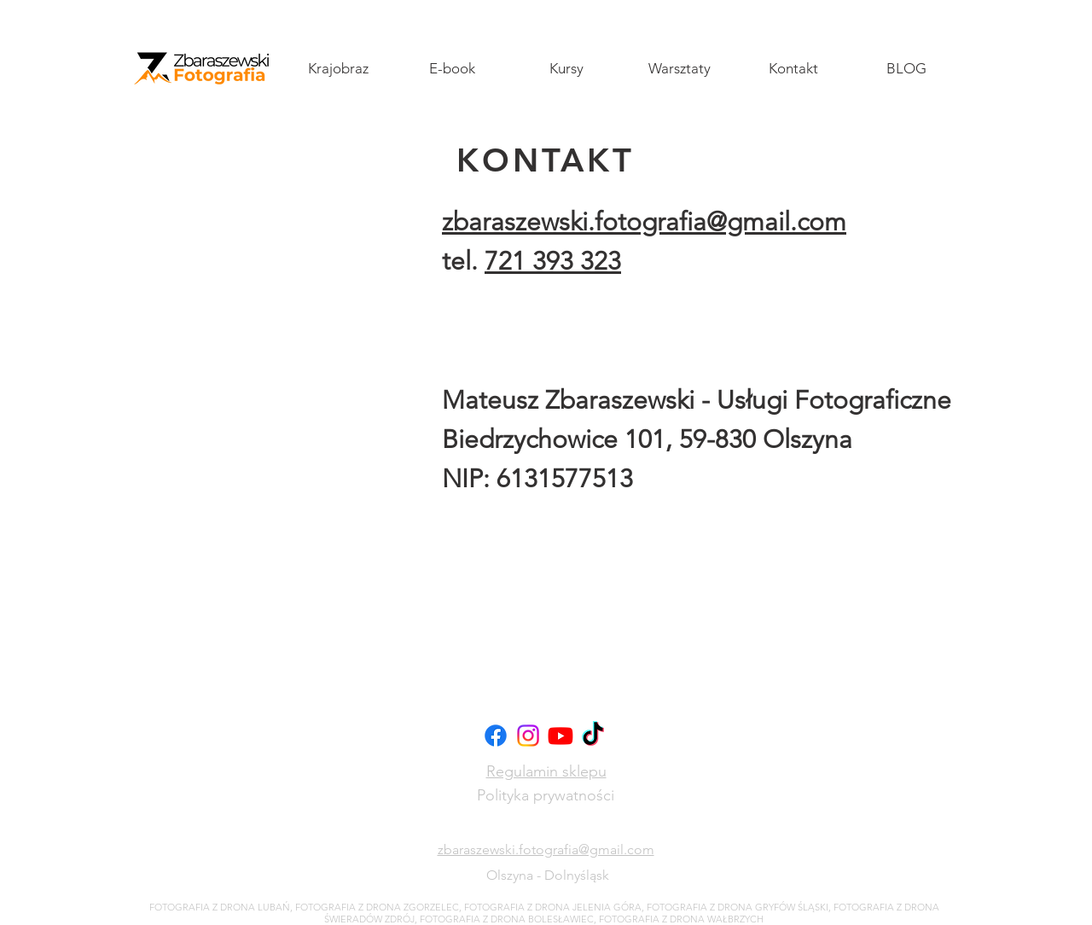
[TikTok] (592, 735)
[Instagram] (528, 735)
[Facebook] (495, 735)
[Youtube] (560, 735)
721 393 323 (553, 261)
